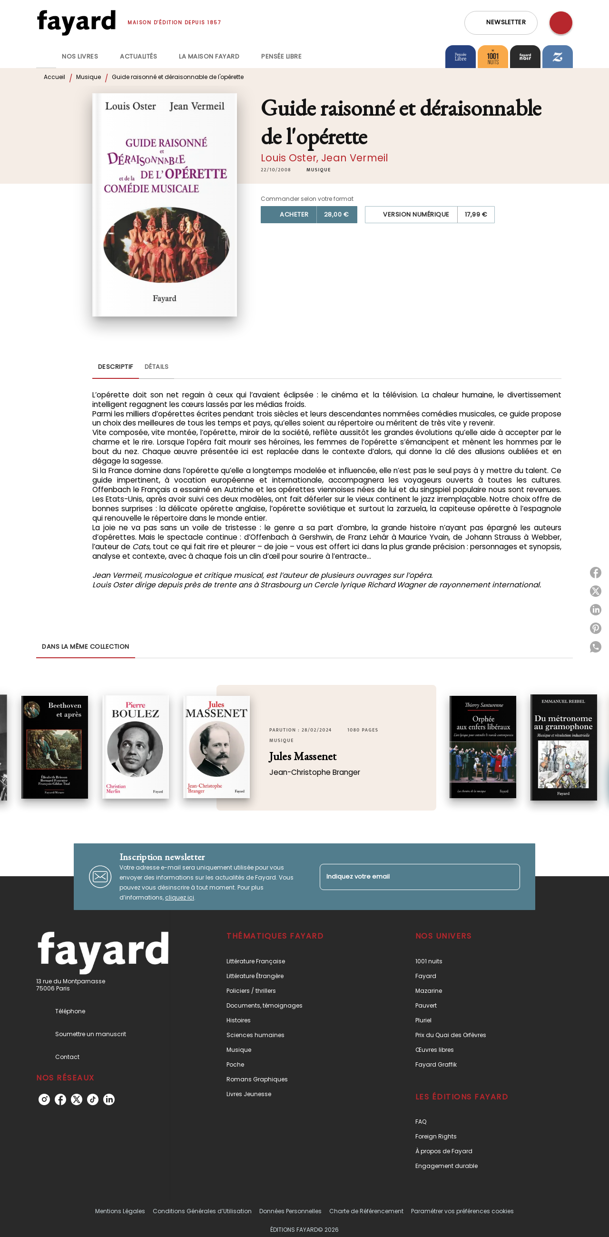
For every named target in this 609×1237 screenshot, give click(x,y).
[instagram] (44, 1099)
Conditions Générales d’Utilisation (202, 1211)
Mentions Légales (120, 1211)
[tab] (46, 56)
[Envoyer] (508, 876)
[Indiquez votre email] (408, 877)
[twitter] (77, 1099)
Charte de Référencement (366, 1211)
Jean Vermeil (354, 158)
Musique (88, 77)
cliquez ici (179, 897)
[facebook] (60, 1099)
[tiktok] (93, 1099)
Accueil (54, 77)
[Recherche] (561, 23)
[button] (501, 23)
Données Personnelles (290, 1211)
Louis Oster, (291, 158)
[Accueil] (76, 22)
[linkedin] (109, 1099)
